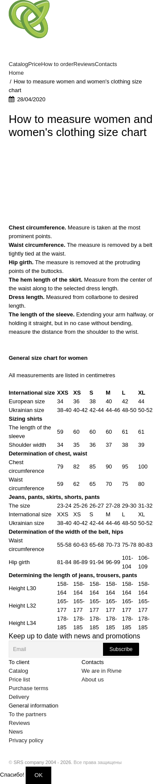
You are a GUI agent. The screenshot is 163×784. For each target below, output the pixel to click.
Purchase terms (28, 688)
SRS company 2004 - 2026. (42, 762)
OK (38, 775)
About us (93, 679)
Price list (19, 679)
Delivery (19, 697)
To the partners (28, 714)
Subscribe (121, 649)
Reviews (19, 723)
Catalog (18, 671)
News (16, 731)
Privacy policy (26, 740)
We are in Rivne (102, 671)
